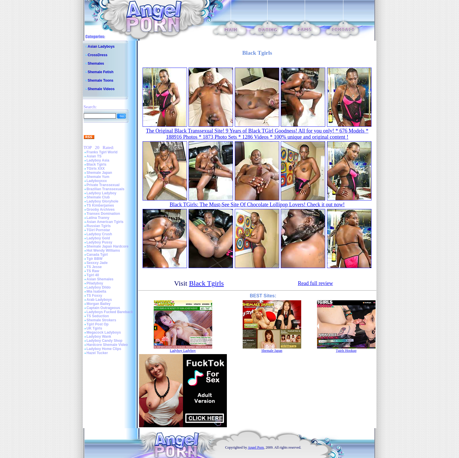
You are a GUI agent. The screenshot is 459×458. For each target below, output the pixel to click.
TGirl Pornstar (98, 230)
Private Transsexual (103, 185)
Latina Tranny (98, 218)
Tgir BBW (95, 259)
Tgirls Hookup (346, 351)
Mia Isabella (96, 291)
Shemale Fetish (101, 72)
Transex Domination (103, 214)
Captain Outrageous (103, 308)
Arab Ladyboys (99, 300)
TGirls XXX (96, 169)
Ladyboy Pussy (99, 242)
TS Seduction (98, 316)
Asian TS (94, 156)
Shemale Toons (101, 80)
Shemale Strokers (101, 320)
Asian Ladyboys (101, 46)
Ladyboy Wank (99, 337)
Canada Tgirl (97, 255)
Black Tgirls (97, 164)
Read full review (315, 283)
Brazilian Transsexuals (105, 189)
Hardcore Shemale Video (107, 345)
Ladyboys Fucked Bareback (110, 312)
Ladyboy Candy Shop (105, 341)
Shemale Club (98, 197)
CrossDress (97, 55)
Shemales (96, 63)
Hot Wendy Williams (103, 250)
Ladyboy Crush (99, 234)
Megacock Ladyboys (104, 332)
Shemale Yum (98, 177)
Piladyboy (95, 283)
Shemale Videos (101, 89)
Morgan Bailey (99, 304)
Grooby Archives (101, 209)
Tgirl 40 (93, 275)
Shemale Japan (99, 173)
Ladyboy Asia (98, 160)
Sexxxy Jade (97, 263)
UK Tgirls (94, 328)
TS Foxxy (94, 296)
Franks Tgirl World (102, 152)
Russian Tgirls (99, 226)
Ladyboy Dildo (99, 287)
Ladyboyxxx (97, 181)
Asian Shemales (100, 279)
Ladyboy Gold (98, 238)
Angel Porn (256, 447)
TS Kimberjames (100, 205)
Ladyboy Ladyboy (102, 193)
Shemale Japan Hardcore (108, 246)
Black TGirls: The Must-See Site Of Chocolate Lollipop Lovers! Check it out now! (257, 204)
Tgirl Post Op (98, 324)
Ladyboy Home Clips (104, 349)
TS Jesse (94, 267)
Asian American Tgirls (105, 222)
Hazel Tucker (97, 353)
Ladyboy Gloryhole (103, 201)
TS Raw (93, 271)
